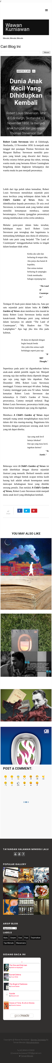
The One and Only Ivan (18, 965)
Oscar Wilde (14, 977)
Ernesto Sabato (15, 986)
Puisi (26, 938)
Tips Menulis (9, 943)
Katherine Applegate (17, 967)
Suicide (12, 994)
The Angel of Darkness (18, 984)
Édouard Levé (15, 996)
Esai (20, 938)
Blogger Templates (38, 1040)
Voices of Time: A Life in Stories (21, 1003)
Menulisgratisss (33, 1042)
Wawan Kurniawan (17, 27)
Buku (6, 938)
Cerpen (13, 938)
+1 (33, 71)
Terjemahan (35, 938)
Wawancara (21, 943)
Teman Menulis (27, 1056)
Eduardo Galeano (16, 1005)
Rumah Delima (15, 975)
